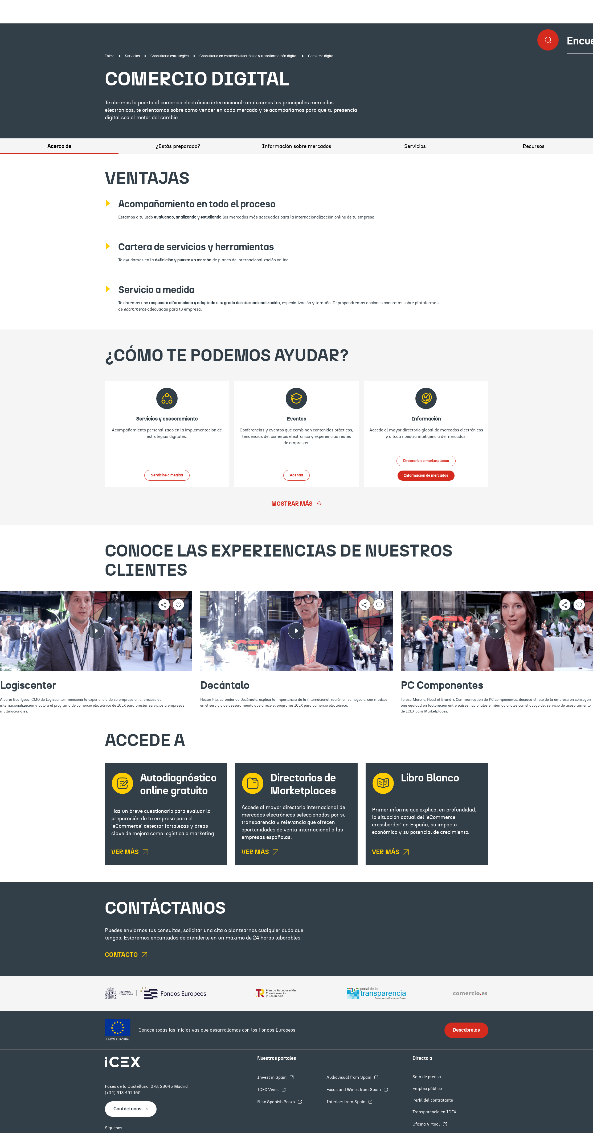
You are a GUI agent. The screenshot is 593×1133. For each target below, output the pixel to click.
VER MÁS (125, 852)
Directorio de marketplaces (426, 461)
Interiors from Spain (346, 1102)
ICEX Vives (268, 1089)
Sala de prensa (426, 1077)
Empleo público (427, 1088)
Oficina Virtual (426, 1124)
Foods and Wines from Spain (354, 1089)
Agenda (296, 475)
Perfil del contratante (432, 1100)
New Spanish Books (276, 1102)
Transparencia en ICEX (434, 1112)
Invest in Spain (272, 1077)
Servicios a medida (167, 475)
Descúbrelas (466, 1030)
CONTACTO (122, 955)
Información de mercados (426, 475)
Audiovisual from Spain (349, 1077)
